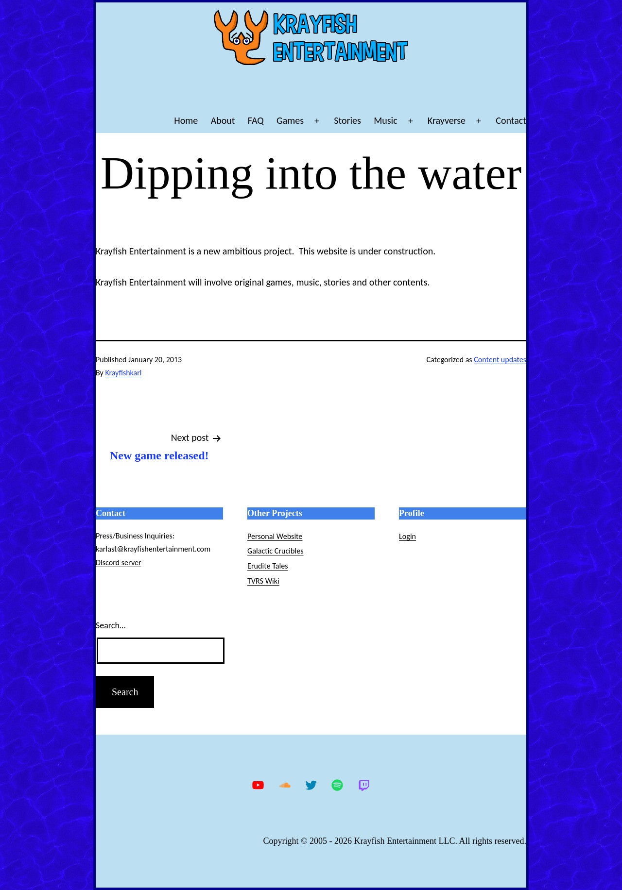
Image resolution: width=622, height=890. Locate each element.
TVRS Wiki (263, 581)
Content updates (500, 359)
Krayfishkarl (123, 372)
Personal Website (274, 536)
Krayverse (447, 120)
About (223, 120)
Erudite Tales (267, 566)
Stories (347, 120)
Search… (110, 625)
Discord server (118, 562)
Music (385, 120)
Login (407, 536)
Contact (511, 120)
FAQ (256, 120)
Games (290, 120)
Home (186, 120)
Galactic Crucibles (275, 550)
